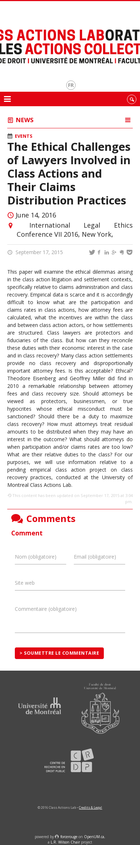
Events (23, 136)
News (25, 120)
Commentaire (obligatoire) (46, 608)
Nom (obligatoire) (35, 556)
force (68, 836)
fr (71, 85)
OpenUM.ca (94, 836)
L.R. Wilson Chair (65, 842)
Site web (25, 582)
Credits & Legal (90, 807)
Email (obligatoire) (95, 556)
